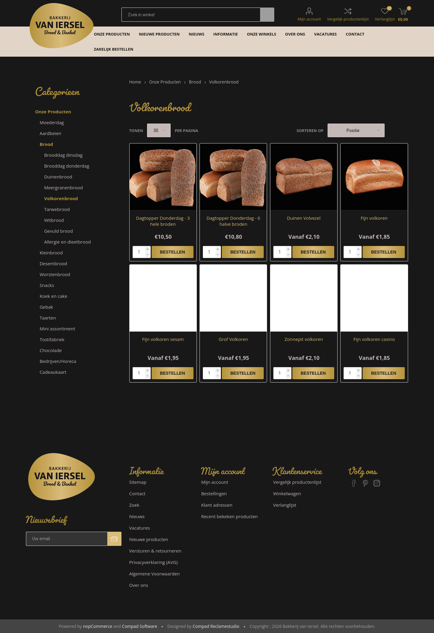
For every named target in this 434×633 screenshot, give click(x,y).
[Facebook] (354, 480)
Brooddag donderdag (66, 166)
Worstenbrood (54, 274)
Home (135, 82)
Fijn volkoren (374, 218)
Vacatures (139, 528)
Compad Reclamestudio (216, 626)
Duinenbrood (58, 177)
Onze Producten (53, 112)
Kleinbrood (51, 253)
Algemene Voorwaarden (154, 574)
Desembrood (53, 263)
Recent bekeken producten (229, 516)
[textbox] (190, 15)
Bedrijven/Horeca (57, 361)
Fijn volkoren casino (374, 339)
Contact (137, 493)
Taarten (47, 318)
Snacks (46, 285)
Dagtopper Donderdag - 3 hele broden (163, 221)
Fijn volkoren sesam (163, 339)
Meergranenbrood (63, 187)
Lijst (403, 130)
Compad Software (139, 626)
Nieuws (136, 516)
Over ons (138, 585)
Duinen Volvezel (304, 218)
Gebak (46, 307)
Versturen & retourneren (155, 551)
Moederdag (51, 122)
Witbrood (54, 220)
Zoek (134, 505)
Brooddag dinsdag (63, 155)
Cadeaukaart (52, 372)
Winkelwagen (287, 493)
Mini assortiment (57, 329)
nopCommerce (97, 626)
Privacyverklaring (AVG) (153, 562)
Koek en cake (53, 296)
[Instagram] (377, 480)
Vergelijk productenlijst (348, 19)
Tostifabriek (51, 339)
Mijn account (309, 19)
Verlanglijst (284, 505)
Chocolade (50, 350)
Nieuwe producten (148, 539)
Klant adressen (216, 505)
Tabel (392, 130)
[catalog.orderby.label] (356, 130)
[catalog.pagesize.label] (159, 130)
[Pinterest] (365, 480)
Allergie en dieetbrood (67, 242)
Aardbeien (50, 133)
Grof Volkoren (233, 339)
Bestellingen (214, 493)
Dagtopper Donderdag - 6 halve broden (233, 221)
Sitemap (137, 482)
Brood (46, 144)
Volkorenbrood (61, 198)
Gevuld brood (58, 231)
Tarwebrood (57, 209)
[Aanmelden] (66, 539)
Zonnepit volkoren (304, 339)
